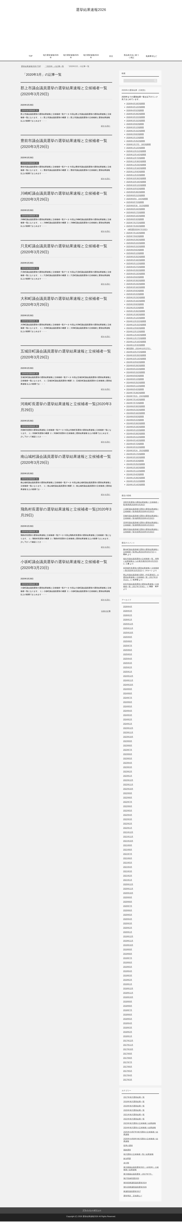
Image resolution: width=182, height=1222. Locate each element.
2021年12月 (128, 833)
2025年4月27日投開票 (135, 267)
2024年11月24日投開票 (136, 336)
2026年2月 (127, 616)
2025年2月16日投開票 (135, 302)
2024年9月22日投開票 (135, 370)
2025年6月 (127, 651)
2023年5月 (127, 759)
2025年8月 (127, 642)
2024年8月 (127, 694)
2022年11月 (128, 785)
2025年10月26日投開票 (136, 179)
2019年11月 (128, 941)
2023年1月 (127, 776)
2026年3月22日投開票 (135, 118)
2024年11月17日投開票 (136, 339)
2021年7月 (127, 855)
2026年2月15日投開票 (135, 131)
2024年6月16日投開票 (135, 414)
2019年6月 (127, 963)
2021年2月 (127, 876)
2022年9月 (127, 794)
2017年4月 (127, 1076)
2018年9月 (127, 1002)
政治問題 (127, 1159)
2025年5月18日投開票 (135, 261)
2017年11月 (128, 1046)
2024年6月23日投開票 (135, 410)
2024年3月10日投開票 (135, 458)
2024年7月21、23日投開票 (137, 397)
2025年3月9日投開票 (135, 291)
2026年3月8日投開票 (135, 125)
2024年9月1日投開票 (135, 380)
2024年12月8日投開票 (135, 329)
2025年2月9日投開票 (135, 305)
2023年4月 (127, 763)
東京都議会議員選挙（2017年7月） (138, 1175)
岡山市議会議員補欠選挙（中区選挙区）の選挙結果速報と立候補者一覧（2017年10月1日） (141, 577)
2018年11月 (128, 993)
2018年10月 (128, 998)
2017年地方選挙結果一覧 (134, 1098)
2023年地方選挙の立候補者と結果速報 (139, 1124)
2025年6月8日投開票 (135, 250)
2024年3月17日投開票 (135, 455)
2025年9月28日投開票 (135, 193)
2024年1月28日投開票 (135, 478)
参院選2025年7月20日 (137, 230)
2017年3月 (127, 1080)
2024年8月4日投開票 (135, 390)
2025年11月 (128, 629)
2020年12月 (128, 885)
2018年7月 (127, 1011)
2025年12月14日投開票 (136, 155)
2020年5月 (127, 915)
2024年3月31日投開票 (135, 448)
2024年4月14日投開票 (135, 441)
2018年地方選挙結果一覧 (134, 1102)
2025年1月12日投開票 (135, 319)
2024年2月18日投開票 (135, 468)
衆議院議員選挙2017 (132, 1192)
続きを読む (105, 127)
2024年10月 (128, 685)
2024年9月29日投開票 (135, 366)
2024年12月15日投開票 (136, 325)
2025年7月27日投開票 (135, 223)
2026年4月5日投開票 (135, 111)
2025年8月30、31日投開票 (137, 206)
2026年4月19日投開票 (135, 104)
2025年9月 (127, 638)
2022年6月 (127, 807)
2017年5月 (127, 1072)
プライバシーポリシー (91, 1211)
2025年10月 (128, 633)
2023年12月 (128, 729)
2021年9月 (127, 846)
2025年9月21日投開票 (135, 196)
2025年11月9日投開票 (135, 172)
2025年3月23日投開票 (135, 285)
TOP (31, 57)
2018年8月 (127, 1006)
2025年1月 (127, 672)
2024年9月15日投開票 (135, 373)
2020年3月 (127, 924)
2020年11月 (128, 889)
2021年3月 (127, 872)
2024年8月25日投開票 (135, 383)
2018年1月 (127, 1037)
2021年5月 (127, 863)
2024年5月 (127, 707)
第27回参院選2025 (131, 1179)
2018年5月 (127, 1019)
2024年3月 (127, 716)
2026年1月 (127, 620)
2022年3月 (127, 820)
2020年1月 (127, 933)
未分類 (126, 1164)
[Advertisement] (91, 35)
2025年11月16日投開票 (136, 169)
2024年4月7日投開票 (135, 444)
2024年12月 (128, 677)
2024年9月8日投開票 (135, 376)
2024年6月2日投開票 (135, 421)
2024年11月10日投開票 (136, 342)
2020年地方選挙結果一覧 (30, 111)
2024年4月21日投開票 (135, 438)
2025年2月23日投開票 (135, 298)
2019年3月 (127, 976)
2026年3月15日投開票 (135, 121)
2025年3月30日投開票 (135, 281)
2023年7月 (127, 750)
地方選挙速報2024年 (91, 57)
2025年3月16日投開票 (135, 288)
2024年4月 (127, 711)
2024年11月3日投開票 (135, 346)
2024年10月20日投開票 (136, 356)
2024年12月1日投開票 (135, 332)
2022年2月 (127, 824)
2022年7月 (127, 802)
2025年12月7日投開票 (135, 159)
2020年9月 (127, 898)
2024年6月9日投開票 (135, 417)
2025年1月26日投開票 (135, 312)
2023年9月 (127, 742)
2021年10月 (128, 842)
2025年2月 (127, 668)
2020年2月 (127, 928)
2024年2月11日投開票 (135, 472)
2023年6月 (127, 755)
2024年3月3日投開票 (135, 461)
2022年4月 (127, 816)
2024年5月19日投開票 (135, 427)
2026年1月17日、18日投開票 (138, 145)
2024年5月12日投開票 (135, 431)
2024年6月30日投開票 (135, 407)
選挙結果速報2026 (91, 9)
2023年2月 (127, 772)
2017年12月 (128, 1041)
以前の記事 (106, 612)
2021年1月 (127, 881)
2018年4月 (127, 1024)
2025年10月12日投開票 (136, 186)
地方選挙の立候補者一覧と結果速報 (138, 1155)
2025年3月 (127, 664)
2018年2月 (127, 1033)
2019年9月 (127, 950)
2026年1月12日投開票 (135, 148)
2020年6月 (127, 911)
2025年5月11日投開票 (135, 264)
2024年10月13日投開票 (136, 359)
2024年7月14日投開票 (135, 400)
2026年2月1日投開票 (135, 138)
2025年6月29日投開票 (135, 240)
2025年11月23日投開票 (136, 165)
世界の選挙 (128, 1146)
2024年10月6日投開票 (135, 363)
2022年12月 (128, 781)
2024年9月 (127, 690)
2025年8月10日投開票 (135, 216)
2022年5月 (127, 811)
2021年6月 (127, 859)
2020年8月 (127, 902)
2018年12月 (128, 989)
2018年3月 (127, 1028)
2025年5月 (127, 655)
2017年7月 (127, 1063)
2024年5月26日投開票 (135, 424)
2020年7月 (127, 907)
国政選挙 (127, 1151)
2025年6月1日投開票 (135, 254)
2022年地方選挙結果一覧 (134, 1120)
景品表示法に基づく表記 (131, 57)
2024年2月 (127, 720)
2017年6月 (127, 1067)
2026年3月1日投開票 (135, 128)
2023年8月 (127, 746)
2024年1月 (127, 724)
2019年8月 (127, 954)
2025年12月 (128, 625)
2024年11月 (128, 681)
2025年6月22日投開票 (135, 244)
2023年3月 (127, 768)
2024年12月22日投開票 (136, 322)
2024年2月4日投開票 (135, 475)
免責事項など (151, 57)
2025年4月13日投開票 (135, 274)
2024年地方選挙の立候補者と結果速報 (139, 1128)
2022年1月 (127, 829)
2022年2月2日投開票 (135, 308)
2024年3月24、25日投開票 (137, 451)
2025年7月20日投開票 (135, 227)
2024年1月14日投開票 (135, 485)
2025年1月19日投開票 (135, 315)
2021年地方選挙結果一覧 (134, 1115)
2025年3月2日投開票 (135, 295)
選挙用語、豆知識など (132, 1196)
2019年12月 (128, 937)
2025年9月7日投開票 (135, 203)
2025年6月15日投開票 (135, 247)
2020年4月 (127, 920)
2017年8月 (127, 1059)
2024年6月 (127, 703)
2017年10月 (128, 1050)
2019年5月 (127, 967)
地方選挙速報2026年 (50, 57)
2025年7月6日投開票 (135, 237)
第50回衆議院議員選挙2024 (135, 1183)
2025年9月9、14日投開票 (137, 199)
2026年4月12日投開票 (135, 108)
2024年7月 (127, 698)
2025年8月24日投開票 (135, 210)
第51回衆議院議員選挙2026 (135, 1188)
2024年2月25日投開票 (135, 465)
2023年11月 (128, 733)
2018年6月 (127, 1015)
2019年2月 (127, 980)
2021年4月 (127, 868)
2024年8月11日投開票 (135, 387)
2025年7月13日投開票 (135, 233)
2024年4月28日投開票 (135, 434)
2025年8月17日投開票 (135, 213)
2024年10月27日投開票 (136, 353)
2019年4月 (127, 972)
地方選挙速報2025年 (71, 57)
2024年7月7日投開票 (135, 404)
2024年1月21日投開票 (135, 482)
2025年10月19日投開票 (136, 182)
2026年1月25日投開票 (135, 142)
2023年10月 (128, 737)
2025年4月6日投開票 (135, 278)
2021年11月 (128, 837)
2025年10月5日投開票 (135, 189)
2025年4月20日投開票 (135, 271)
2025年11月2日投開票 (135, 176)
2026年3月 (127, 612)
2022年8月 (127, 798)
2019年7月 (127, 959)
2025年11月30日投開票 (136, 162)
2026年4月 (127, 607)
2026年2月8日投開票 (135, 135)
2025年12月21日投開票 (136, 152)
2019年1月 (127, 985)
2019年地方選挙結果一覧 (134, 1107)
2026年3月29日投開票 (135, 114)
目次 (111, 57)
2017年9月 (127, 1054)
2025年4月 (127, 659)
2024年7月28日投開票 (135, 393)
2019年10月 (128, 946)
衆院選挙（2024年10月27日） (139, 349)
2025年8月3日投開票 (135, 220)
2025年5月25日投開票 (135, 257)
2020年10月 (128, 894)
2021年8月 (127, 850)
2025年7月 (127, 646)
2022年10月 (128, 789)
